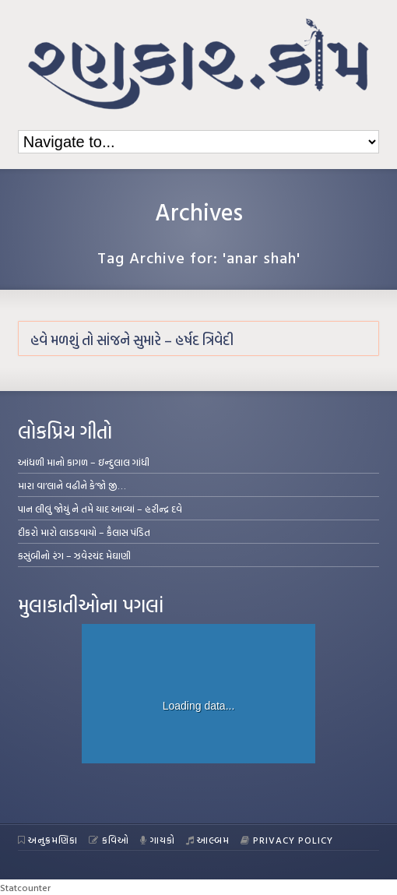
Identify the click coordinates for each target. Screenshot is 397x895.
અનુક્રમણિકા (48, 840)
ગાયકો (157, 840)
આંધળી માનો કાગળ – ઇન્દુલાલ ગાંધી (83, 462)
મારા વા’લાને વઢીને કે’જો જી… (72, 485)
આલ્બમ (208, 840)
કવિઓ (109, 840)
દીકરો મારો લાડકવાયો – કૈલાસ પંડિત (84, 532)
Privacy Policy (287, 840)
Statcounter (25, 887)
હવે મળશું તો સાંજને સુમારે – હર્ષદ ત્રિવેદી (132, 340)
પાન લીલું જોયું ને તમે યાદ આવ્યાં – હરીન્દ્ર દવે (100, 509)
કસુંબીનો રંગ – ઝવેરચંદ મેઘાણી (74, 555)
